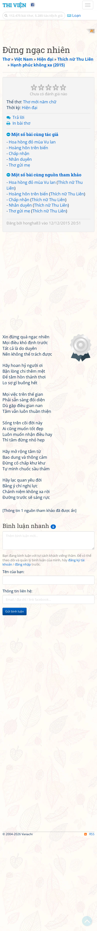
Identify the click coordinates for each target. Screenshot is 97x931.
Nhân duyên (20, 251)
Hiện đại (29, 200)
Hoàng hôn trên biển (28, 240)
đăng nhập (23, 657)
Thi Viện (14, 5)
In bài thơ (21, 215)
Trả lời (18, 209)
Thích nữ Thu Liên (67, 286)
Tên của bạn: (13, 664)
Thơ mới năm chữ (39, 194)
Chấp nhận (19, 246)
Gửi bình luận (14, 704)
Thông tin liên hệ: (17, 683)
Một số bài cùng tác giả (32, 227)
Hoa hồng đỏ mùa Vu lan (32, 234)
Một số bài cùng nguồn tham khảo (44, 267)
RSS (89, 926)
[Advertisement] (48, 77)
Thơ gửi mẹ (19, 257)
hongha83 (32, 315)
